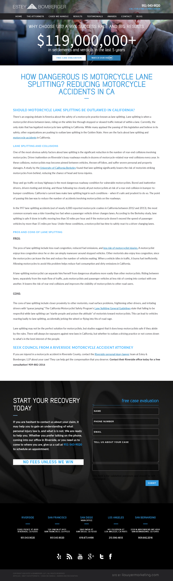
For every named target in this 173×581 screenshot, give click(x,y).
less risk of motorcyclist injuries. (120, 248)
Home (18, 16)
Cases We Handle (59, 16)
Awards (112, 16)
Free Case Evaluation (69, 58)
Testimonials (95, 16)
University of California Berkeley (58, 167)
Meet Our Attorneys (30, 576)
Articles (16, 576)
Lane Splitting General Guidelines (113, 308)
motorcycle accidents (24, 137)
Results (77, 16)
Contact (126, 16)
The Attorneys (35, 16)
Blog (139, 16)
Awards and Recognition (67, 576)
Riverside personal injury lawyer (112, 354)
